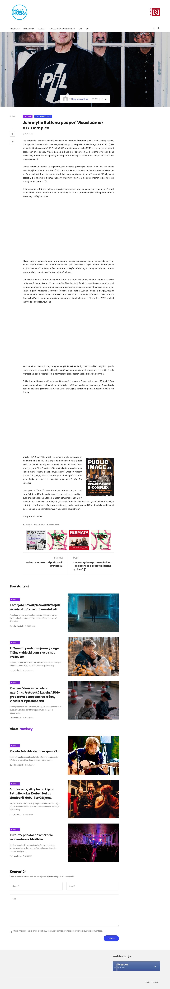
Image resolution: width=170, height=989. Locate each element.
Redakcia (16, 670)
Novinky (14, 29)
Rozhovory (28, 29)
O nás (147, 983)
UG (87, 29)
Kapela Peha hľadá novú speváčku (34, 751)
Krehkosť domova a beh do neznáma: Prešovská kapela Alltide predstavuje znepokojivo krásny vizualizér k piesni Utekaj (35, 694)
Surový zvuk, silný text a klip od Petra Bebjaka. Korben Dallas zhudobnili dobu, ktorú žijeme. (32, 793)
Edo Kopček (17, 626)
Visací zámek (40, 525)
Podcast (42, 29)
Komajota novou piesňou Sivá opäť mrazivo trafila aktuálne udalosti (35, 607)
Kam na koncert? (43, 116)
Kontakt (155, 983)
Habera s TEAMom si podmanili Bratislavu (44, 564)
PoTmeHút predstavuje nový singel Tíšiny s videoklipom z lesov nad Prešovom (34, 652)
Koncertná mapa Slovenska (62, 29)
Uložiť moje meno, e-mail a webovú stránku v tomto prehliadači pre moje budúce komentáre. (58, 930)
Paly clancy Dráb (80, 99)
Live (80, 29)
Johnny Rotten (53, 525)
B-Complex (28, 525)
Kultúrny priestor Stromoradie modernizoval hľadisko (31, 837)
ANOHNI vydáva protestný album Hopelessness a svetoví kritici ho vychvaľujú (92, 566)
